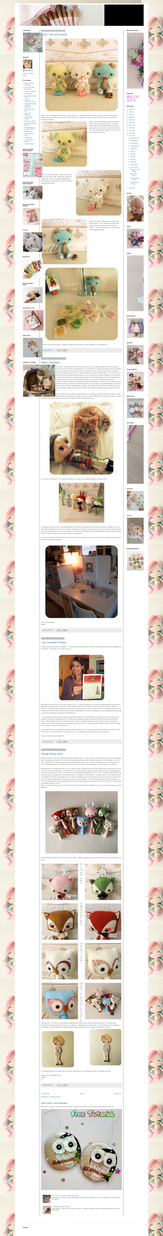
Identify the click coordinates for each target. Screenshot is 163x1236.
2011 (130, 136)
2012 (130, 133)
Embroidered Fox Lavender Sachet (29, 128)
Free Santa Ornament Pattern (61, 1206)
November (133, 140)
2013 (130, 130)
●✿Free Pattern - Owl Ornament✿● (54, 1103)
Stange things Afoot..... (53, 753)
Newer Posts (45, 1093)
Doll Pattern (28, 137)
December (133, 138)
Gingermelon (29, 70)
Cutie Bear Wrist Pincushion (29, 88)
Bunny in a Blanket (30, 91)
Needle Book (28, 131)
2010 (130, 188)
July (131, 151)
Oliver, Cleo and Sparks (54, 34)
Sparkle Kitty (28, 93)
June (132, 154)
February (133, 164)
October (133, 143)
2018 (130, 117)
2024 (130, 109)
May (131, 156)
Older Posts (117, 1093)
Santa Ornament (29, 144)
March (132, 162)
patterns (78, 533)
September (133, 146)
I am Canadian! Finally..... (55, 642)
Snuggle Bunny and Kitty (30, 96)
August (132, 148)
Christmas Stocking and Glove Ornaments (30, 105)
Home (82, 1093)
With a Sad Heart (50, 362)
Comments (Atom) (54, 1097)
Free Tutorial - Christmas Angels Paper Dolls (65, 1195)
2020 (130, 114)
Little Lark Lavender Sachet (29, 100)
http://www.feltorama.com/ (53, 531)
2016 (130, 122)
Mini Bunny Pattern (30, 121)
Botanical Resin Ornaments (29, 84)
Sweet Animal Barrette (28, 140)
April (131, 159)
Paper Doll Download (27, 114)
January (133, 167)
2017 (130, 120)
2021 (130, 112)
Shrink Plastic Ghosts (28, 118)
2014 (130, 128)
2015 (130, 125)
